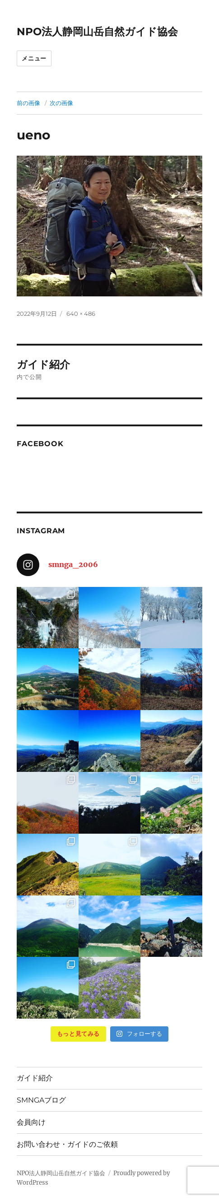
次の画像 (61, 102)
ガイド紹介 (35, 1078)
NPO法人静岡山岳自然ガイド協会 (97, 31)
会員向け (31, 1122)
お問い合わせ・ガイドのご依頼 (67, 1144)
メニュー (34, 58)
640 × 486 (80, 313)
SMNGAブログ (41, 1100)
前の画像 (28, 102)
